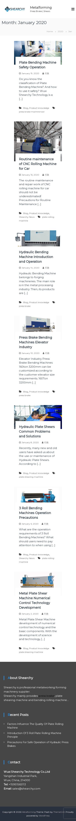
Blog (25, 108)
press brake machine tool (31, 111)
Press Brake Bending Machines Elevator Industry (35, 342)
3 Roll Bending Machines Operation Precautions (35, 513)
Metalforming (41, 7)
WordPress (44, 815)
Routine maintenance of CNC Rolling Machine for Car (37, 164)
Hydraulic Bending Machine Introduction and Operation (36, 257)
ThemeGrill (59, 812)
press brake (24, 306)
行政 (47, 73)
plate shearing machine (31, 477)
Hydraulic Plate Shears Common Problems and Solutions (37, 431)
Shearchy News (26, 217)
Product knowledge (39, 108)
